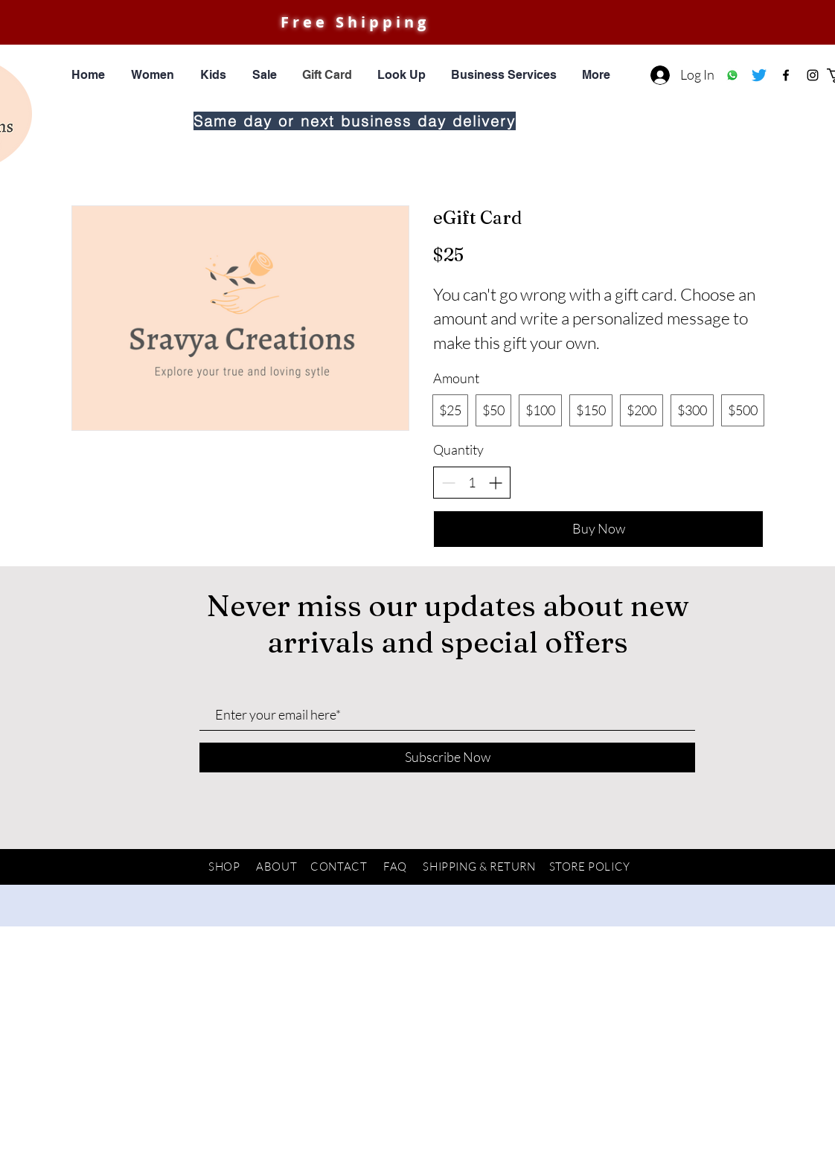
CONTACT (338, 866)
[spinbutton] (471, 482)
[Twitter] (759, 75)
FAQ (395, 866)
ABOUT (276, 866)
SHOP (224, 866)
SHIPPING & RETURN (479, 866)
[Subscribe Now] (447, 757)
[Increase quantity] (495, 482)
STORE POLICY (589, 866)
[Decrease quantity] (448, 482)
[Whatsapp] (732, 75)
